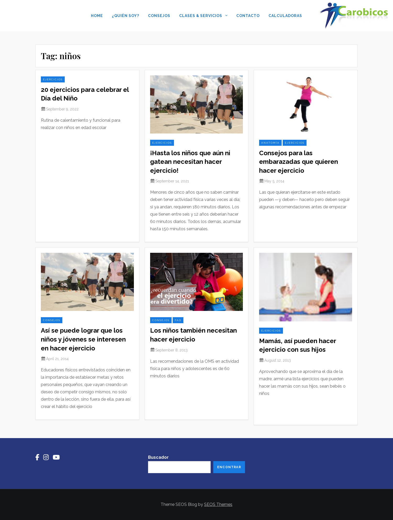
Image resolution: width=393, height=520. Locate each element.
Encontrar (229, 467)
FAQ (178, 320)
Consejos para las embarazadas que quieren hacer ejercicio (298, 161)
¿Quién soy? (125, 16)
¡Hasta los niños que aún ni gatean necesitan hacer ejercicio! (190, 161)
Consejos (159, 16)
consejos (51, 320)
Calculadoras (285, 16)
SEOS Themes (218, 504)
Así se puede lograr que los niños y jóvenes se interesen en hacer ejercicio (83, 339)
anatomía (270, 142)
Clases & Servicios (203, 16)
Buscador (158, 457)
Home (97, 16)
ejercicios (53, 79)
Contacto (248, 16)
